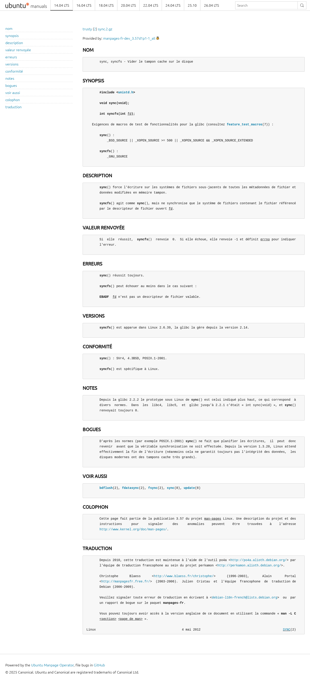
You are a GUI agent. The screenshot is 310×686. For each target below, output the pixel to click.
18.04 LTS (106, 5)
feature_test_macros (244, 124)
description (14, 43)
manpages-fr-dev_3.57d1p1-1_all (129, 38)
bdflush (106, 488)
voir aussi (12, 93)
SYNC (286, 629)
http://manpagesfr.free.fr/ (125, 581)
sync (170, 488)
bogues (11, 86)
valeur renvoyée (18, 50)
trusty (87, 29)
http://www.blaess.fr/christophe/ (184, 576)
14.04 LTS (61, 5)
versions (11, 64)
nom (8, 29)
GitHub (99, 665)
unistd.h (125, 92)
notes (9, 78)
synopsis (12, 36)
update (189, 488)
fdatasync (130, 488)
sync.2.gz (105, 29)
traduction (13, 107)
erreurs (11, 57)
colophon (12, 100)
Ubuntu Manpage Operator (52, 665)
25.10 (192, 5)
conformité (14, 71)
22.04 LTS (150, 5)
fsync (152, 488)
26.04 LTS (211, 5)
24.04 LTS (172, 5)
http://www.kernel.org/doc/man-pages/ (133, 529)
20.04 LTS (128, 5)
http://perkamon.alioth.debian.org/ (249, 565)
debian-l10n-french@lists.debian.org (244, 597)
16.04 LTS (83, 5)
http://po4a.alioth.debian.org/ (258, 560)
